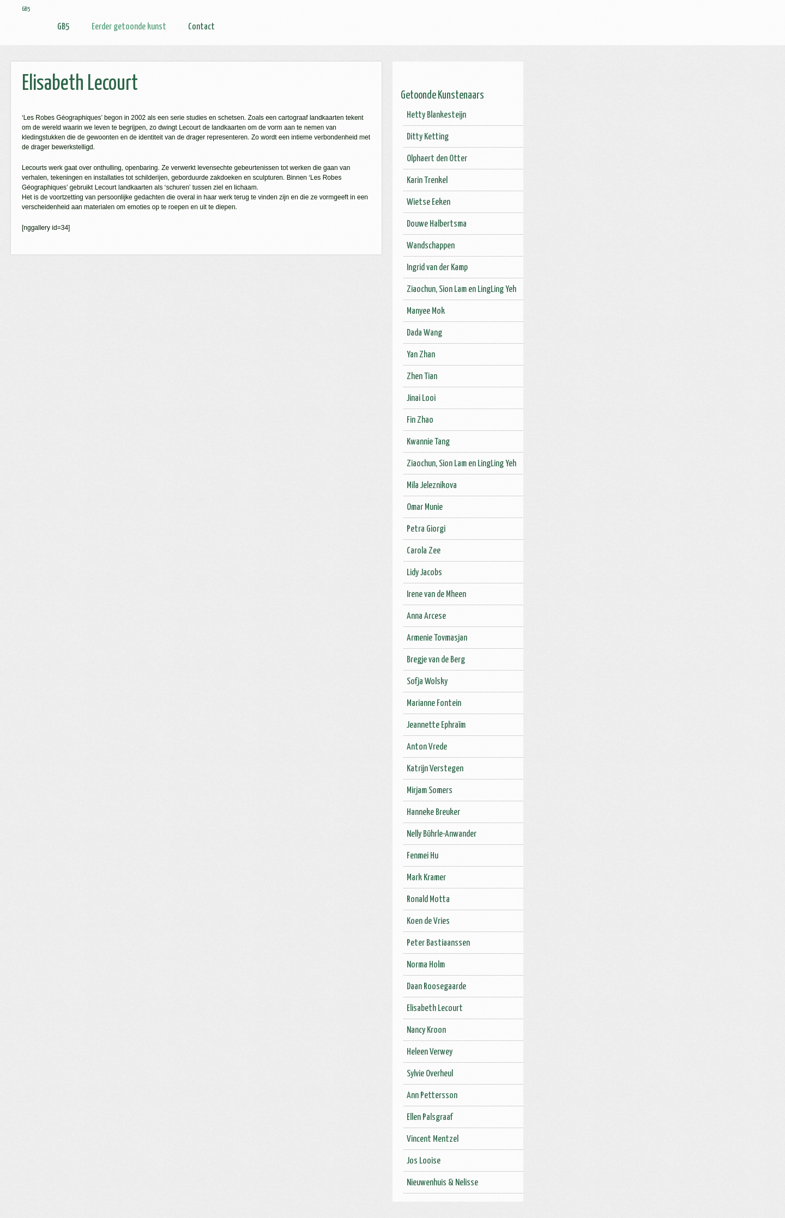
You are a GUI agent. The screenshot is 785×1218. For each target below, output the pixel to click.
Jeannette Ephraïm (436, 725)
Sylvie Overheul (430, 1074)
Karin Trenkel (427, 180)
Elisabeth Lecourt (435, 1008)
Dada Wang (424, 333)
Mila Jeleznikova (432, 485)
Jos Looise (423, 1161)
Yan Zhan (421, 355)
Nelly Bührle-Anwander (441, 834)
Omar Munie (425, 507)
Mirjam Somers (429, 790)
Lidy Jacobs (424, 572)
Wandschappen (431, 246)
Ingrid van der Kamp (437, 267)
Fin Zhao (420, 420)
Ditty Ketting (428, 137)
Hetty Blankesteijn (436, 115)
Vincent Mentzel (432, 1139)
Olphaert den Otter (437, 158)
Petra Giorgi (426, 529)
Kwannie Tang (428, 442)
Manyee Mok (426, 311)
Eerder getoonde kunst (129, 27)
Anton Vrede (427, 747)
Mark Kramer (426, 877)
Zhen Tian (422, 376)
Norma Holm (426, 965)
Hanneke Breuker (433, 812)
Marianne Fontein (434, 703)
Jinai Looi (421, 398)
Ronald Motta (428, 899)
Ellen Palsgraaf (430, 1117)
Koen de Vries (428, 921)
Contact (201, 27)
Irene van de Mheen (436, 594)
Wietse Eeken (428, 202)
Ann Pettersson (432, 1095)
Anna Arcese (426, 616)
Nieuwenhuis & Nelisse (442, 1182)
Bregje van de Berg (436, 660)
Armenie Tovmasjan (437, 638)
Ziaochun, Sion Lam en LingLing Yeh (461, 289)
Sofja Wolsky (427, 681)
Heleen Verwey (429, 1052)
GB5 (63, 27)
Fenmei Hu (422, 856)
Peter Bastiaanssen (438, 943)
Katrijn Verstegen (435, 769)
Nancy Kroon (426, 1030)
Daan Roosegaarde (436, 986)
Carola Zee (423, 551)
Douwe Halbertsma (437, 224)
